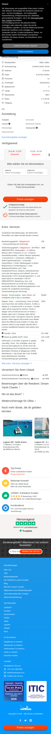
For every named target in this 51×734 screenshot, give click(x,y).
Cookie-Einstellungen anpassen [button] (25, 46)
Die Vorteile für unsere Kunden (16, 580)
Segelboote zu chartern (13, 642)
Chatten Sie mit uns (13, 676)
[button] (48, 4)
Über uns (7, 570)
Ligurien (7, 625)
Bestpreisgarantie (18, 474)
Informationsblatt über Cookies (16, 594)
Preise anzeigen (25, 199)
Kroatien (7, 611)
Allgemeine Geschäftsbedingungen (18, 590)
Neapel (7, 628)
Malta (6, 621)
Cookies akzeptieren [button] (25, 52)
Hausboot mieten (11, 655)
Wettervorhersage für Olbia (19, 400)
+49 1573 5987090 (13, 669)
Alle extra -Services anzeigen (17, 363)
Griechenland (9, 614)
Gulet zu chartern (11, 652)
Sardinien (7, 607)
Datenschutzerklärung (13, 597)
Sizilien (7, 618)
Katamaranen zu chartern (14, 649)
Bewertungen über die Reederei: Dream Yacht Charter (25, 385)
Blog (5, 583)
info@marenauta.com (14, 673)
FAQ (5, 573)
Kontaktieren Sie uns (12, 666)
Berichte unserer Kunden (14, 587)
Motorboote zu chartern (13, 645)
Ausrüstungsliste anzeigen (14, 137)
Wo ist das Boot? (13, 394)
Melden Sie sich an (31, 551)
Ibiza (6, 631)
